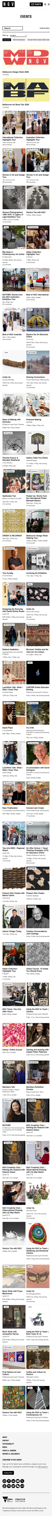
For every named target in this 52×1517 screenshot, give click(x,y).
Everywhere (7, 40)
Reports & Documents (11, 1454)
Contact (5, 1441)
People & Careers (9, 1451)
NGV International (20, 40)
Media (4, 1447)
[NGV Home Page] (8, 4)
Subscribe (8, 1473)
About (4, 1437)
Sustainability (8, 1444)
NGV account (43, 1467)
